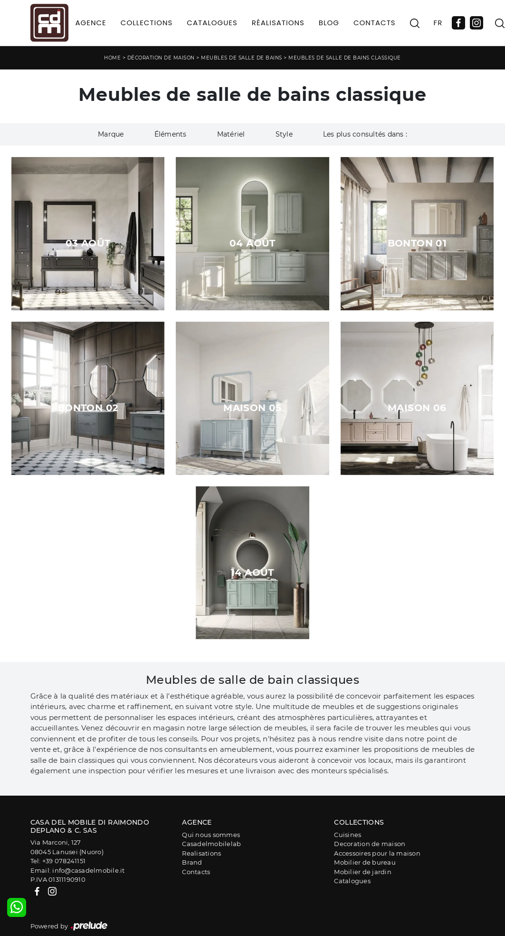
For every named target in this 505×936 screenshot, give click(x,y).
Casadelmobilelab (211, 843)
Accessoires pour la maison (377, 853)
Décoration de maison (161, 58)
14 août (252, 572)
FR (438, 23)
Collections (147, 23)
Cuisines (347, 834)
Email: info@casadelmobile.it (77, 870)
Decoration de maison (369, 843)
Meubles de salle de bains (241, 58)
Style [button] (284, 134)
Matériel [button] (231, 134)
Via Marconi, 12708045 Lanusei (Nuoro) (67, 847)
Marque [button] (111, 134)
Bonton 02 (88, 408)
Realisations (201, 853)
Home (112, 58)
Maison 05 (252, 408)
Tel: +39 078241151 (58, 861)
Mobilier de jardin (362, 872)
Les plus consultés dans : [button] (365, 134)
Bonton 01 (417, 243)
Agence (91, 23)
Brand (192, 862)
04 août (252, 243)
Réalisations (278, 23)
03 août (88, 243)
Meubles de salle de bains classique (344, 58)
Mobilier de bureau (365, 862)
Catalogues (212, 23)
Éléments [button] (170, 134)
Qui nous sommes (211, 834)
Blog (329, 23)
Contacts (374, 23)
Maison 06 (417, 408)
